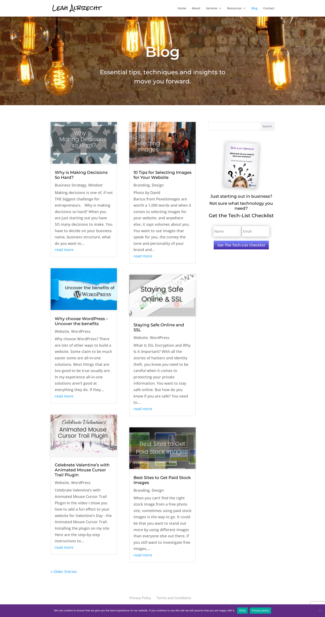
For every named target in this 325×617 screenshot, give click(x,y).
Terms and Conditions (173, 598)
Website (62, 331)
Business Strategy (70, 185)
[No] (320, 610)
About (196, 8)
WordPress (81, 331)
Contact (268, 8)
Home (182, 8)
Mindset (95, 185)
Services (211, 8)
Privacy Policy (140, 598)
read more (64, 249)
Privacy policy (260, 610)
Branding (141, 185)
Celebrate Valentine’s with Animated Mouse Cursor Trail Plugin (82, 469)
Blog (254, 8)
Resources (234, 8)
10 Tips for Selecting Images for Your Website (162, 175)
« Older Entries (64, 571)
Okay (242, 610)
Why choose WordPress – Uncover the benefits (81, 321)
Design (158, 185)
